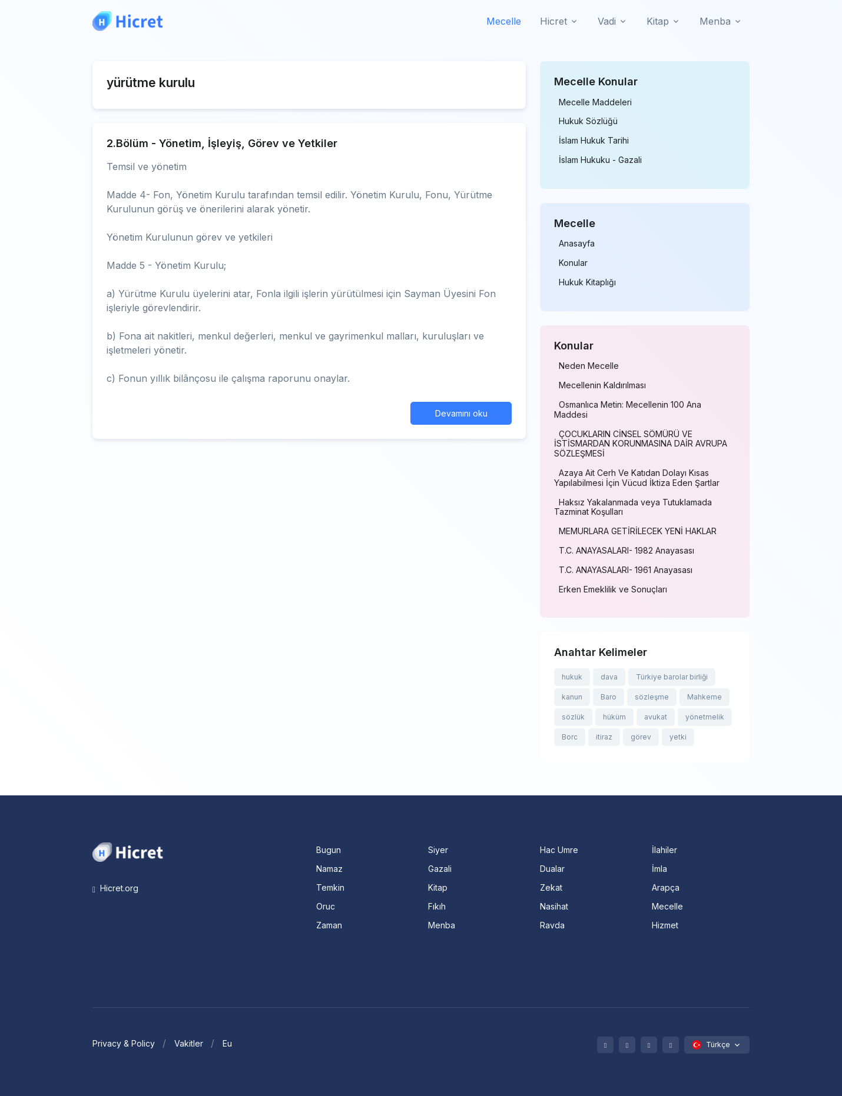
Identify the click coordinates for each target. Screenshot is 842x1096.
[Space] (127, 851)
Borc (570, 736)
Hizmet (665, 925)
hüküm (614, 716)
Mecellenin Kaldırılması (602, 385)
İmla (659, 869)
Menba (441, 925)
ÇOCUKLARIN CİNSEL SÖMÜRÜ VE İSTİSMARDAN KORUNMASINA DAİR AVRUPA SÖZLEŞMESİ (640, 444)
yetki (678, 736)
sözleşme (652, 696)
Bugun (328, 850)
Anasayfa (577, 243)
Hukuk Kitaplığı (587, 282)
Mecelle (503, 21)
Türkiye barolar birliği (672, 676)
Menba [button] (715, 21)
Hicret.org (115, 888)
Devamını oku (461, 413)
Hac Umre (559, 850)
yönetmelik (704, 716)
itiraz (604, 736)
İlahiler (664, 850)
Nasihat (554, 906)
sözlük (573, 716)
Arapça (665, 887)
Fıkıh (437, 906)
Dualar (552, 869)
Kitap (437, 887)
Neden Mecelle (589, 366)
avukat (655, 716)
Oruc (325, 906)
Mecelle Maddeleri (595, 102)
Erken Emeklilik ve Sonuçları (613, 589)
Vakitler (188, 1043)
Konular (573, 263)
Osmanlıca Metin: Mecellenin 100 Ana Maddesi (627, 409)
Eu (227, 1043)
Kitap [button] (658, 21)
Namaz (329, 869)
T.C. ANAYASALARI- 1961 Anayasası (625, 570)
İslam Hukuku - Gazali (600, 160)
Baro (608, 696)
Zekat (551, 887)
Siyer (438, 850)
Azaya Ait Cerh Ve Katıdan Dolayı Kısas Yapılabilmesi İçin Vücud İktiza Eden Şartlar (637, 478)
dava (609, 676)
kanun (572, 696)
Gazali (440, 869)
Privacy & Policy (123, 1043)
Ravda (552, 925)
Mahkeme (704, 696)
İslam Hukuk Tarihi (594, 140)
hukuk (572, 676)
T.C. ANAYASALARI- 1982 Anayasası (626, 550)
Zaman (329, 925)
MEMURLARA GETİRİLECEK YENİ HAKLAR (638, 531)
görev (641, 736)
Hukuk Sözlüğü (588, 121)
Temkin (330, 887)
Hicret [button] (553, 21)
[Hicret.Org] (127, 21)
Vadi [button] (607, 21)
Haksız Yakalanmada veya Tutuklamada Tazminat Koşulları (633, 507)
